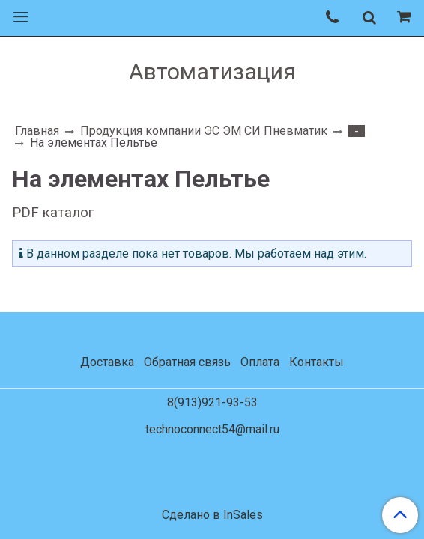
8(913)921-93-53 (212, 402)
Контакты (316, 362)
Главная (37, 131)
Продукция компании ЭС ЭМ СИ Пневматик (203, 131)
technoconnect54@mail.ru (212, 429)
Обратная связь (187, 362)
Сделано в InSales (212, 515)
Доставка (107, 362)
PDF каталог (53, 212)
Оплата (259, 362)
